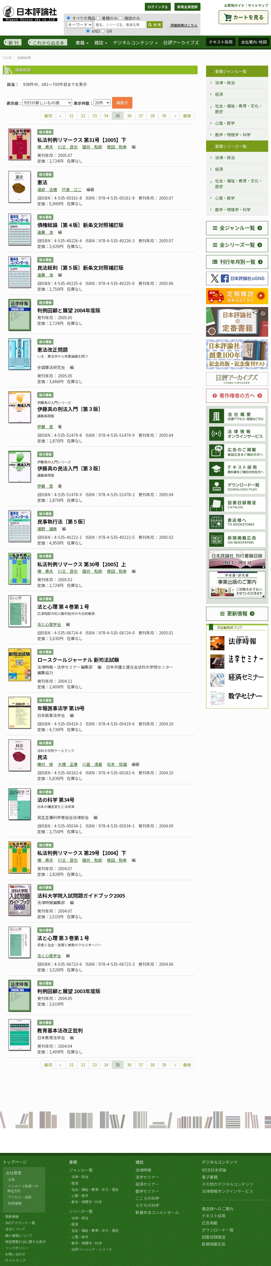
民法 (42, 757)
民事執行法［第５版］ (62, 521)
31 (71, 115)
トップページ (15, 1162)
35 (117, 115)
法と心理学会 (49, 624)
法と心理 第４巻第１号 (63, 606)
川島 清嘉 (92, 764)
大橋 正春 (68, 764)
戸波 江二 (72, 189)
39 (164, 115)
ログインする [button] (158, 6)
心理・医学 (225, 123)
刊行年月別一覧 (233, 261)
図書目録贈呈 (214, 1237)
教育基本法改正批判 (60, 1030)
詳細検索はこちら (184, 25)
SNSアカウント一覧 (20, 1222)
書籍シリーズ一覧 (230, 146)
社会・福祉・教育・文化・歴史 (239, 108)
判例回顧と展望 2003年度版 (68, 991)
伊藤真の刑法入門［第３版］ (70, 408)
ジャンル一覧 (81, 1170)
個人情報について (18, 1235)
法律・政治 (225, 82)
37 (141, 115)
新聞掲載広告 (214, 1244)
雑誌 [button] (100, 42)
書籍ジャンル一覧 (230, 71)
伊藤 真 (45, 426)
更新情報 (233, 613)
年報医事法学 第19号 (61, 708)
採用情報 (14, 1203)
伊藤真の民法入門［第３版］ (70, 468)
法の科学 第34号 (56, 799)
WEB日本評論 (214, 1170)
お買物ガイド (234, 5)
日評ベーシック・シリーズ (91, 1249)
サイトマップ (258, 5)
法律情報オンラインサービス (227, 1191)
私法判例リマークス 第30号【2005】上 (81, 564)
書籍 (73, 1162)
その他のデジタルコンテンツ (227, 1184)
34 (106, 115)
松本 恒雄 (117, 764)
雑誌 (139, 1162)
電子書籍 (210, 1177)
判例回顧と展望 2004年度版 (68, 310)
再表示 (122, 102)
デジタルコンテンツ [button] (135, 42)
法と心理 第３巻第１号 (63, 937)
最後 (187, 115)
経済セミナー (147, 1184)
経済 (219, 94)
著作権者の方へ (234, 395)
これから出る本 (48, 42)
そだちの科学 (147, 1205)
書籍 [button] (82, 42)
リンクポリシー (17, 1247)
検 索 (154, 24)
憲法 (42, 182)
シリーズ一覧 (81, 1211)
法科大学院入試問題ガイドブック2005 (81, 895)
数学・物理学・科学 (233, 134)
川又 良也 (68, 147)
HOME (7, 57)
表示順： (14, 103)
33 (94, 115)
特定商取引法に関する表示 (25, 1241)
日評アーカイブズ (181, 42)
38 (152, 115)
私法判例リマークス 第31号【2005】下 (81, 139)
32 (83, 115)
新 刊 (13, 42)
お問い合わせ (15, 1254)
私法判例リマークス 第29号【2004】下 (81, 852)
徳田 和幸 (117, 147)
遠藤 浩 (45, 232)
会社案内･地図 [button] (254, 42)
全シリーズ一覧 (234, 244)
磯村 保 (45, 764)
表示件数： (83, 103)
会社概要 (13, 1173)
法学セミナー (147, 1177)
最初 (48, 115)
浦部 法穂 (47, 189)
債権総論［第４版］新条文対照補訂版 (80, 224)
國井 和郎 (92, 147)
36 (129, 115)
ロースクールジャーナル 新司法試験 (78, 659)
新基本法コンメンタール (157, 1212)
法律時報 (143, 1170)
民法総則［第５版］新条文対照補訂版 (80, 267)
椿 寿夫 (45, 147)
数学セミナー (147, 1191)
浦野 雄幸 (47, 529)
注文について (15, 1228)
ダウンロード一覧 (217, 1230)
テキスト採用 (214, 1216)
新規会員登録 (187, 6)
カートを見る (248, 17)
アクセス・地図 (19, 1196)
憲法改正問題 (52, 349)
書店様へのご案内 (217, 1208)
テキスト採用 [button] (221, 42)
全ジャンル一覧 (234, 227)
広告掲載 (210, 1223)
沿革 (11, 1179)
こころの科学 (147, 1198)
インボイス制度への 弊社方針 (22, 1188)
